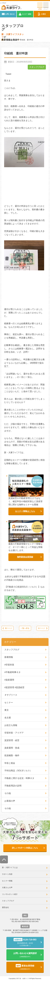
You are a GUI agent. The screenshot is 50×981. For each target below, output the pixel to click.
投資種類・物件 (11, 755)
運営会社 (5, 907)
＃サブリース (10, 695)
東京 (6, 710)
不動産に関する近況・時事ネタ (19, 778)
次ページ (41, 628)
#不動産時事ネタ (12, 672)
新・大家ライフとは (10, 867)
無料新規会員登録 (25, 557)
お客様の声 (9, 801)
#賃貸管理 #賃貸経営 (14, 687)
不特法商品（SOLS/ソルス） (18, 770)
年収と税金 (9, 763)
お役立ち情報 (10, 725)
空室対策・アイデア (14, 733)
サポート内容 (7, 874)
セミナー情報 (7, 881)
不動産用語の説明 (12, 786)
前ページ (8, 628)
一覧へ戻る (25, 628)
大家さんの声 (7, 888)
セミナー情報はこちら (25, 511)
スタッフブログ (36, 67)
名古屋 (7, 718)
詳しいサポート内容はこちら (25, 848)
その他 (7, 793)
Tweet (8, 74)
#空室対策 (9, 665)
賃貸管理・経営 (11, 740)
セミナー (8, 702)
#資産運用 (9, 680)
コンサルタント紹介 (10, 894)
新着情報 (8, 657)
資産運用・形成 (11, 748)
